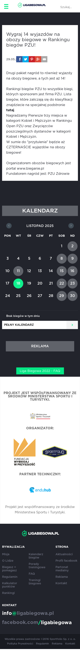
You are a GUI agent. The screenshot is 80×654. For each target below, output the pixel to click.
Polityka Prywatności (20, 643)
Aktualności (64, 554)
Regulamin (9, 577)
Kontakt (61, 583)
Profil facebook (66, 560)
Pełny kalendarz (19, 324)
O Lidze (7, 560)
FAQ (32, 573)
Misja (5, 554)
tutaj (10, 110)
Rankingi (8, 593)
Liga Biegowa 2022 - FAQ (40, 371)
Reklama (61, 577)
